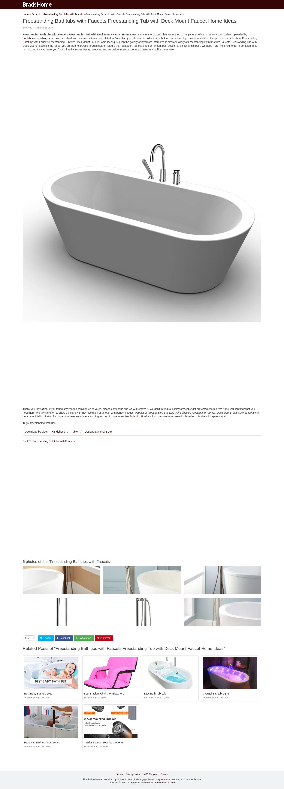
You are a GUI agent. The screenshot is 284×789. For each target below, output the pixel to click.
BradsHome (39, 4)
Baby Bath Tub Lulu (155, 693)
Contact (164, 774)
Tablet (74, 431)
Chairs (88, 698)
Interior (88, 747)
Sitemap (120, 774)
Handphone (58, 431)
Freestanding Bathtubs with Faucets (54, 441)
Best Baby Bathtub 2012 (38, 693)
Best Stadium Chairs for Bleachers (104, 693)
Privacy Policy (133, 774)
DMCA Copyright (150, 774)
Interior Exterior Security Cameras (103, 742)
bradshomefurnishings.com (38, 38)
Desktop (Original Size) (98, 431)
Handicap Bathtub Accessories (42, 742)
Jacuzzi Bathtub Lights (216, 693)
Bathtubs (27, 28)
